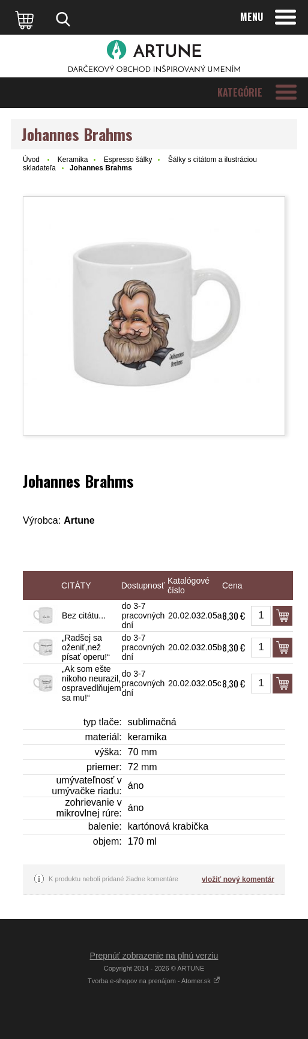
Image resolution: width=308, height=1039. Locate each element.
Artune (79, 520)
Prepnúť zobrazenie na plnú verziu (154, 955)
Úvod (31, 159)
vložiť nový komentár (238, 879)
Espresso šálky (128, 159)
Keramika (73, 159)
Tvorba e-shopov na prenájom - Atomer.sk (154, 980)
